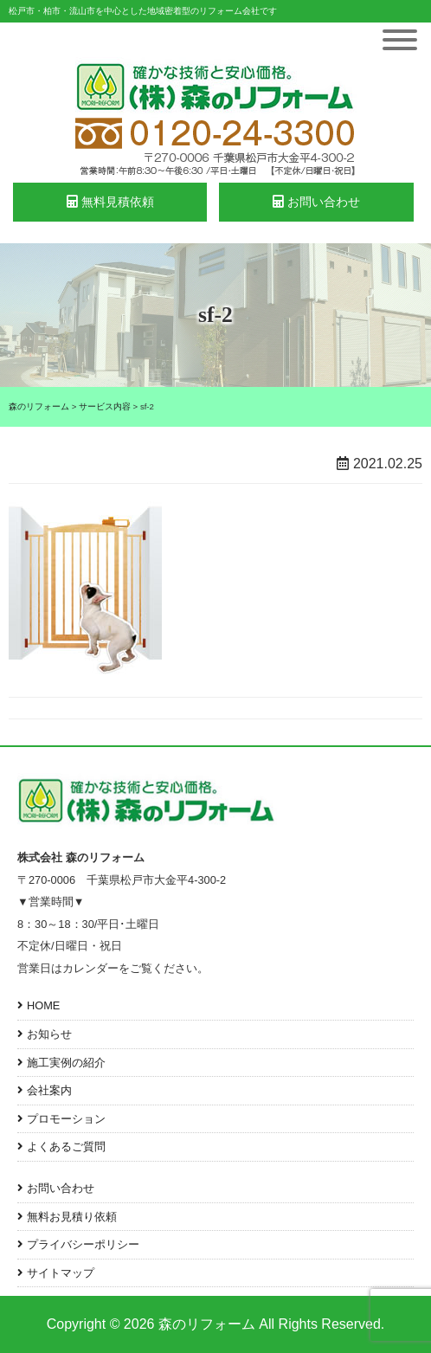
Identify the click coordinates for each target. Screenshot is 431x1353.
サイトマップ (60, 1272)
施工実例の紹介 (66, 1062)
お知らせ (49, 1034)
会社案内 (49, 1090)
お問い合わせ (316, 202)
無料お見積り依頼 (72, 1216)
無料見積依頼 (110, 202)
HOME (43, 1005)
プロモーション (66, 1118)
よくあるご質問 (66, 1146)
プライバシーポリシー (83, 1244)
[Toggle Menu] (400, 39)
